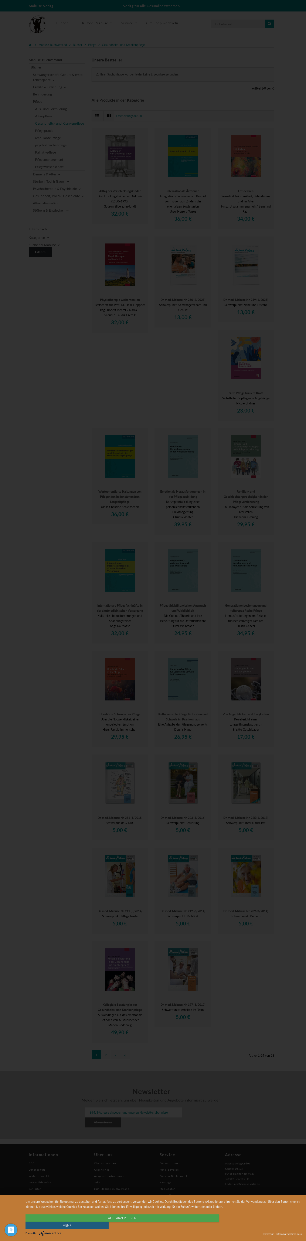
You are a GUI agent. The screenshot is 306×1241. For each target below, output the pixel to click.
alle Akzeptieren (122, 1225)
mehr (260, 1225)
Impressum (269, 1234)
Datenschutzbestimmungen (289, 1234)
